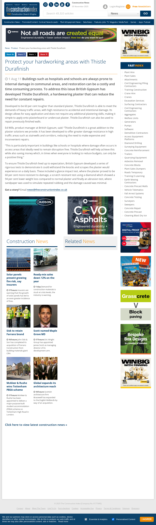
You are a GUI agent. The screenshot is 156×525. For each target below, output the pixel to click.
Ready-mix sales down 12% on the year (44, 278)
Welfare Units (131, 118)
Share (9, 54)
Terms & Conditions (112, 508)
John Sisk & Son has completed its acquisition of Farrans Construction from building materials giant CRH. (17, 346)
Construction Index (22, 9)
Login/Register (117, 6)
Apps (141, 22)
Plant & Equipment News (70, 22)
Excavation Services (134, 100)
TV (108, 22)
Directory (135, 508)
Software (128, 129)
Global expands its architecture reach (45, 384)
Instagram (45, 4)
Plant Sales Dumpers (135, 168)
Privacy (99, 508)
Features (97, 22)
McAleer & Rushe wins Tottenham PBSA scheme (17, 386)
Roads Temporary (133, 172)
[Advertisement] (61, 462)
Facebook (67, 4)
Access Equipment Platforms (133, 138)
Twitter (51, 4)
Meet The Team (39, 508)
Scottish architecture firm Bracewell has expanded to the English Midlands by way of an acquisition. (45, 397)
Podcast (147, 22)
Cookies (75, 508)
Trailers (128, 154)
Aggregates (130, 114)
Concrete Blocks (132, 165)
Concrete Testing (133, 197)
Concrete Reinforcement (136, 150)
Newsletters (142, 6)
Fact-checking (64, 508)
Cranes (128, 97)
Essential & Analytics (96, 519)
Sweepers (129, 204)
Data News (87, 22)
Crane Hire (129, 93)
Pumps (127, 125)
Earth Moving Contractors (131, 181)
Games (133, 22)
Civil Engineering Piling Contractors (136, 84)
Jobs (104, 22)
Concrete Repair (132, 208)
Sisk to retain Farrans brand (15, 332)
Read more (63, 521)
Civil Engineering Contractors (133, 109)
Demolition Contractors (136, 132)
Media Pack (123, 22)
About (27, 508)
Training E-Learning (134, 176)
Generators (130, 121)
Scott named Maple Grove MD (45, 332)
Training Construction (135, 89)
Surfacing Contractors (135, 104)
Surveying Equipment (135, 146)
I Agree (147, 519)
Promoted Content (30, 22)
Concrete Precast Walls (136, 186)
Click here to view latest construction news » (36, 425)
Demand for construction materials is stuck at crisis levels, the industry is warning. (45, 290)
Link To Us (52, 508)
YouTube (62, 4)
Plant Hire (129, 72)
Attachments (130, 79)
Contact (20, 508)
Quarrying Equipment (135, 157)
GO (146, 13)
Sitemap (125, 508)
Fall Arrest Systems (134, 193)
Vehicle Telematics (133, 189)
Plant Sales (130, 75)
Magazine (114, 22)
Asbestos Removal (133, 161)
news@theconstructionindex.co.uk (47, 189)
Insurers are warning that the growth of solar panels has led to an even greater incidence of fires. (18, 296)
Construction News (12, 22)
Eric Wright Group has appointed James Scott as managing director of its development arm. (45, 345)
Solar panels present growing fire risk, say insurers (16, 279)
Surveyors (129, 200)
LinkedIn (56, 4)
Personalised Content (123, 519)
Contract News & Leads (48, 22)
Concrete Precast (133, 211)
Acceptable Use (87, 508)
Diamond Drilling (133, 143)
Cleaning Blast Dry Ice (135, 215)
